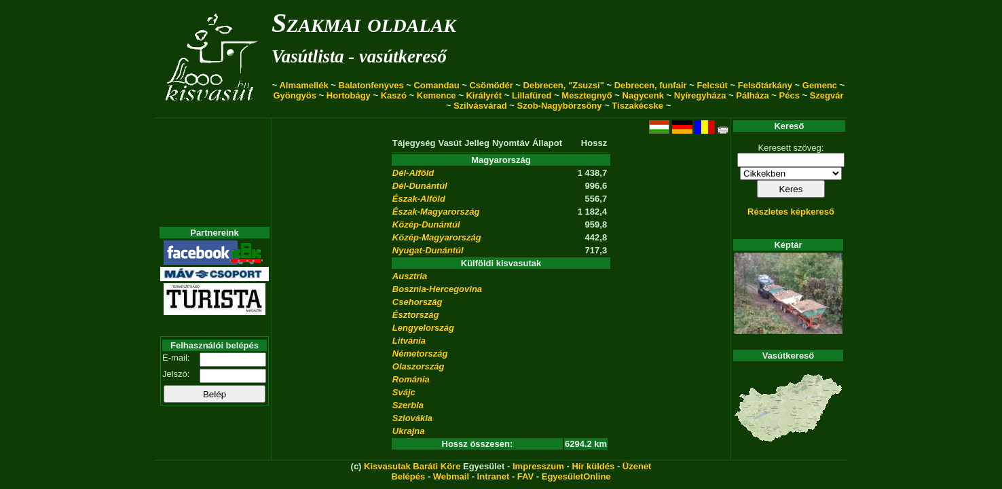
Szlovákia (412, 418)
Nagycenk (643, 95)
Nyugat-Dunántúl (428, 250)
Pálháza (752, 95)
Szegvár (827, 95)
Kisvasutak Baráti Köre (412, 466)
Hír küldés (593, 466)
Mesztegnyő (586, 95)
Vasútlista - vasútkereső (359, 56)
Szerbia (408, 405)
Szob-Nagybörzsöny (559, 106)
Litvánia (409, 341)
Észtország (415, 315)
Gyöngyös (294, 95)
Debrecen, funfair (650, 85)
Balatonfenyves (371, 85)
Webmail (451, 476)
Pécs (789, 95)
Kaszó (394, 95)
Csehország (417, 302)
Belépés (408, 476)
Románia (411, 379)
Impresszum (538, 466)
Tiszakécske (637, 106)
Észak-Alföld (418, 199)
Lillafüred (532, 95)
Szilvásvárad (480, 106)
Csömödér (491, 85)
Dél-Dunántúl (419, 186)
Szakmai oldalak (364, 22)
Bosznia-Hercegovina (437, 289)
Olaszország (418, 366)
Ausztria (409, 276)
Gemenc (819, 85)
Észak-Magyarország (436, 211)
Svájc (403, 392)
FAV (525, 476)
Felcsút (712, 85)
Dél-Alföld (413, 173)
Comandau (436, 85)
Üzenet (637, 466)
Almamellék (303, 85)
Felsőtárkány (765, 85)
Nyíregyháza (700, 95)
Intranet (493, 476)
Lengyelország (423, 328)
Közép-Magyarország (436, 237)
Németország (420, 353)
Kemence (436, 95)
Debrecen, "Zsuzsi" (563, 85)
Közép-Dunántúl (426, 224)
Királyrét (484, 95)
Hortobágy (349, 95)
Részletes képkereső (790, 211)
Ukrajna (408, 431)
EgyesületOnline (576, 476)
